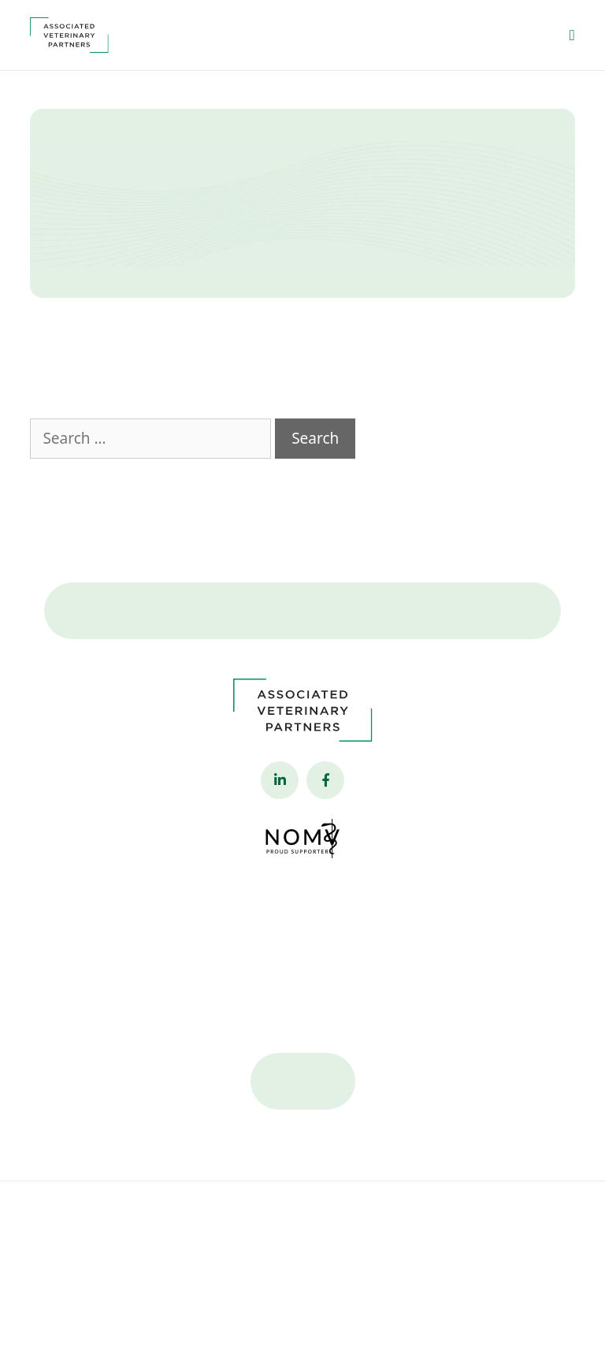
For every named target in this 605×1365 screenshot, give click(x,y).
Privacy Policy (82, 1232)
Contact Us (303, 626)
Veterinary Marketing (505, 1232)
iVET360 (333, 1251)
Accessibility (155, 1232)
